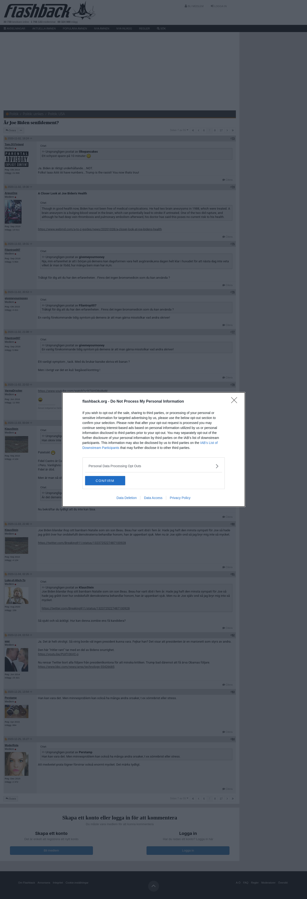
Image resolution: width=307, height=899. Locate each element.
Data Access (153, 498)
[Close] (235, 401)
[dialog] (153, 449)
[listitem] (154, 466)
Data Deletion (127, 498)
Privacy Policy (180, 498)
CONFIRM (107, 480)
